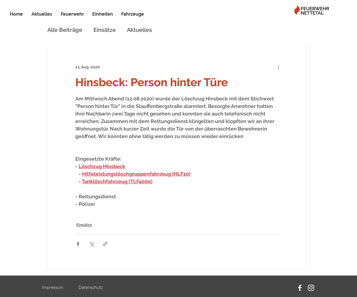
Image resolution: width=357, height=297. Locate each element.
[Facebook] (300, 288)
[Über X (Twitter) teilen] (91, 244)
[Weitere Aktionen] (278, 67)
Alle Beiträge (64, 29)
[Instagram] (311, 288)
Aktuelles (139, 29)
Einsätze (104, 29)
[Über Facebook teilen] (78, 244)
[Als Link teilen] (105, 244)
